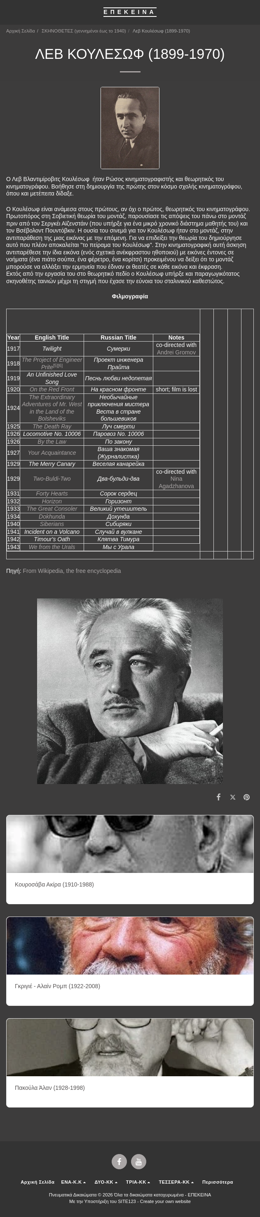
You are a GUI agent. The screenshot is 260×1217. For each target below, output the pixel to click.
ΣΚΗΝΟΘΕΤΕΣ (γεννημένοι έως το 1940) (84, 30)
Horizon (52, 501)
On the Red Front (52, 389)
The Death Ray (52, 426)
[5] (55, 365)
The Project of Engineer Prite (51, 363)
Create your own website (165, 1201)
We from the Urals (52, 547)
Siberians (52, 524)
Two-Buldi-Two (51, 478)
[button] (9, 12)
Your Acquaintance (52, 452)
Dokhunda (52, 516)
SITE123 (127, 1201)
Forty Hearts (52, 493)
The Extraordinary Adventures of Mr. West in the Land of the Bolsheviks (52, 408)
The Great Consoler (52, 508)
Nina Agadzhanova (176, 482)
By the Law (51, 441)
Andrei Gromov (176, 352)
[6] (60, 365)
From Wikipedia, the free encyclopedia (72, 571)
